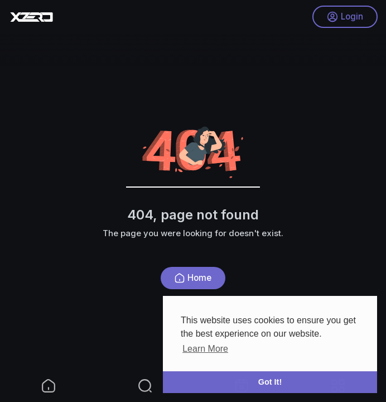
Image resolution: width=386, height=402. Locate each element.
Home (193, 277)
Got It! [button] (270, 381)
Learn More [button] (205, 348)
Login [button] (345, 16)
